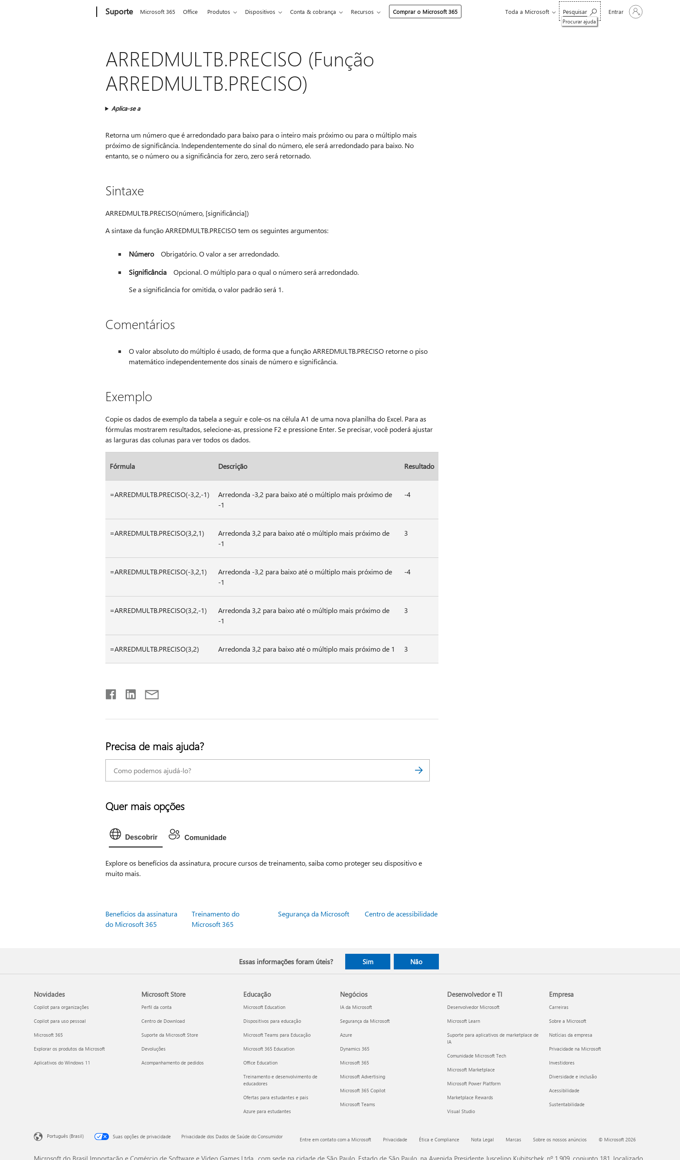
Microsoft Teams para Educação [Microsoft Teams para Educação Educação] (277, 1034)
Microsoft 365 (157, 11)
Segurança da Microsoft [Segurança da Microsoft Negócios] (365, 1021)
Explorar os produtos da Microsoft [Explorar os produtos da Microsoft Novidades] (69, 1048)
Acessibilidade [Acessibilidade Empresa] (564, 1090)
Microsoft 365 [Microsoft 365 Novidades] (48, 1034)
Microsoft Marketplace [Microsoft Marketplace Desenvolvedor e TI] (471, 1069)
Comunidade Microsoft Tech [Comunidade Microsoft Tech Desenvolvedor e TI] (476, 1055)
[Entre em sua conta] (624, 11)
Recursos (371, 11)
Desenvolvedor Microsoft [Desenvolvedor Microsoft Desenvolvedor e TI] (473, 1007)
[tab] (136, 836)
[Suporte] (118, 12)
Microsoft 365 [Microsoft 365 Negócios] (354, 1062)
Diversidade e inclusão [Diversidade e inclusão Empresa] (573, 1076)
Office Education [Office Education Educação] (260, 1062)
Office (192, 11)
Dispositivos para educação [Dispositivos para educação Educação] (272, 1021)
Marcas (513, 1139)
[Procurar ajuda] (580, 11)
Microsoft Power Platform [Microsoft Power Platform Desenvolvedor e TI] (473, 1083)
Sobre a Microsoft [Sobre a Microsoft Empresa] (567, 1021)
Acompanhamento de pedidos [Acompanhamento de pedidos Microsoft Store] (172, 1062)
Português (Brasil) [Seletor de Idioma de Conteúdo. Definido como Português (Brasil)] (65, 1136)
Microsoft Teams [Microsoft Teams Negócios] (357, 1104)
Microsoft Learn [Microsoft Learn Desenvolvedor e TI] (463, 1021)
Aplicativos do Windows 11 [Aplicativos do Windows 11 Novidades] (62, 1062)
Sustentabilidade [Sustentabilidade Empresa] (567, 1104)
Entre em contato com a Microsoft (335, 1139)
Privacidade (395, 1139)
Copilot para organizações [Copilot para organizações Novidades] (61, 1007)
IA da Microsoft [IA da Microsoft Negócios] (356, 1007)
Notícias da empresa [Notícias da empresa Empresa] (570, 1034)
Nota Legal (482, 1139)
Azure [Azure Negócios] (346, 1034)
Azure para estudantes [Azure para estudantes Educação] (267, 1111)
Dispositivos (265, 11)
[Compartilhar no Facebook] (111, 692)
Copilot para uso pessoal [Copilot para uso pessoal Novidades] (60, 1021)
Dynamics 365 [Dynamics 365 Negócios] (354, 1048)
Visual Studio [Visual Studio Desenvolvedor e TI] (461, 1111)
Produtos (222, 11)
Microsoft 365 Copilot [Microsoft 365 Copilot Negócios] (363, 1090)
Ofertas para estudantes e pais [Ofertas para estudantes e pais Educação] (275, 1097)
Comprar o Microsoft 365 (434, 11)
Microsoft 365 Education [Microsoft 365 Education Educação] (268, 1048)
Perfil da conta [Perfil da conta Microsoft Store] (156, 1007)
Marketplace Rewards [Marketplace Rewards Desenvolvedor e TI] (470, 1097)
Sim (368, 961)
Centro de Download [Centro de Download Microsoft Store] (163, 1021)
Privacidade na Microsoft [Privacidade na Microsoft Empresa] (575, 1048)
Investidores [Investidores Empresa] (562, 1062)
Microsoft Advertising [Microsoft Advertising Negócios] (362, 1076)
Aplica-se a (125, 108)
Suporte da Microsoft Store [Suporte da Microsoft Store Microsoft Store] (169, 1034)
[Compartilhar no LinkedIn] (127, 692)
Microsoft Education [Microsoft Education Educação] (264, 1007)
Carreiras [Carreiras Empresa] (559, 1007)
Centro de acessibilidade (401, 913)
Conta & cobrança (320, 11)
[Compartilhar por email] (148, 692)
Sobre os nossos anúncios (560, 1139)
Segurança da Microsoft (313, 913)
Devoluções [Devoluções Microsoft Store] (153, 1048)
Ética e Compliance (439, 1139)
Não (416, 961)
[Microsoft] (63, 12)
